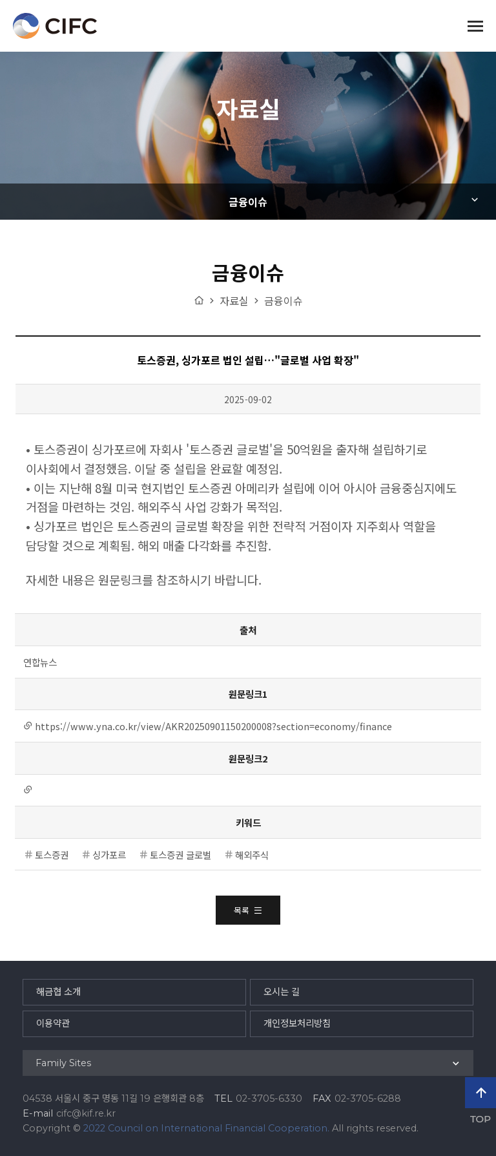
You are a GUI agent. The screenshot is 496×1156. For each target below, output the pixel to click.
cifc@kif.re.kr (86, 1113)
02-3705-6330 (269, 1098)
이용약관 (53, 1023)
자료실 (234, 300)
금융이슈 (248, 201)
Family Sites (63, 1063)
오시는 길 (282, 992)
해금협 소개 (58, 992)
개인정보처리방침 (297, 1023)
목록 (248, 910)
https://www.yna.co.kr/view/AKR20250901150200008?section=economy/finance (213, 726)
